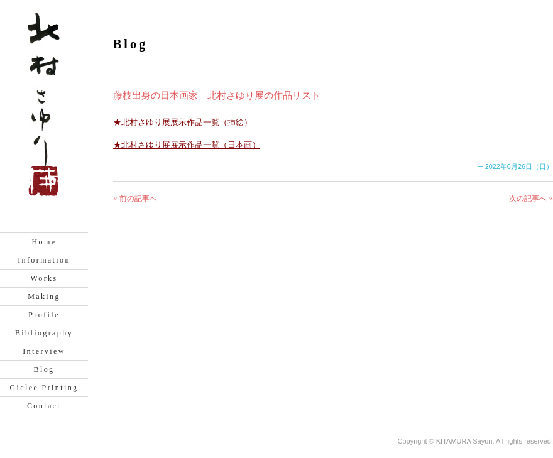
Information (44, 260)
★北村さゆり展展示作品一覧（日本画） (186, 145)
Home (44, 241)
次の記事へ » (531, 198)
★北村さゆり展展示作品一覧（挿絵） (182, 122)
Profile (43, 314)
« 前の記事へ (135, 198)
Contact (44, 405)
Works (43, 278)
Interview (44, 351)
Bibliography (44, 333)
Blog (44, 369)
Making (44, 296)
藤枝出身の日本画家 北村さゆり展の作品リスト (216, 95)
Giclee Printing (44, 387)
